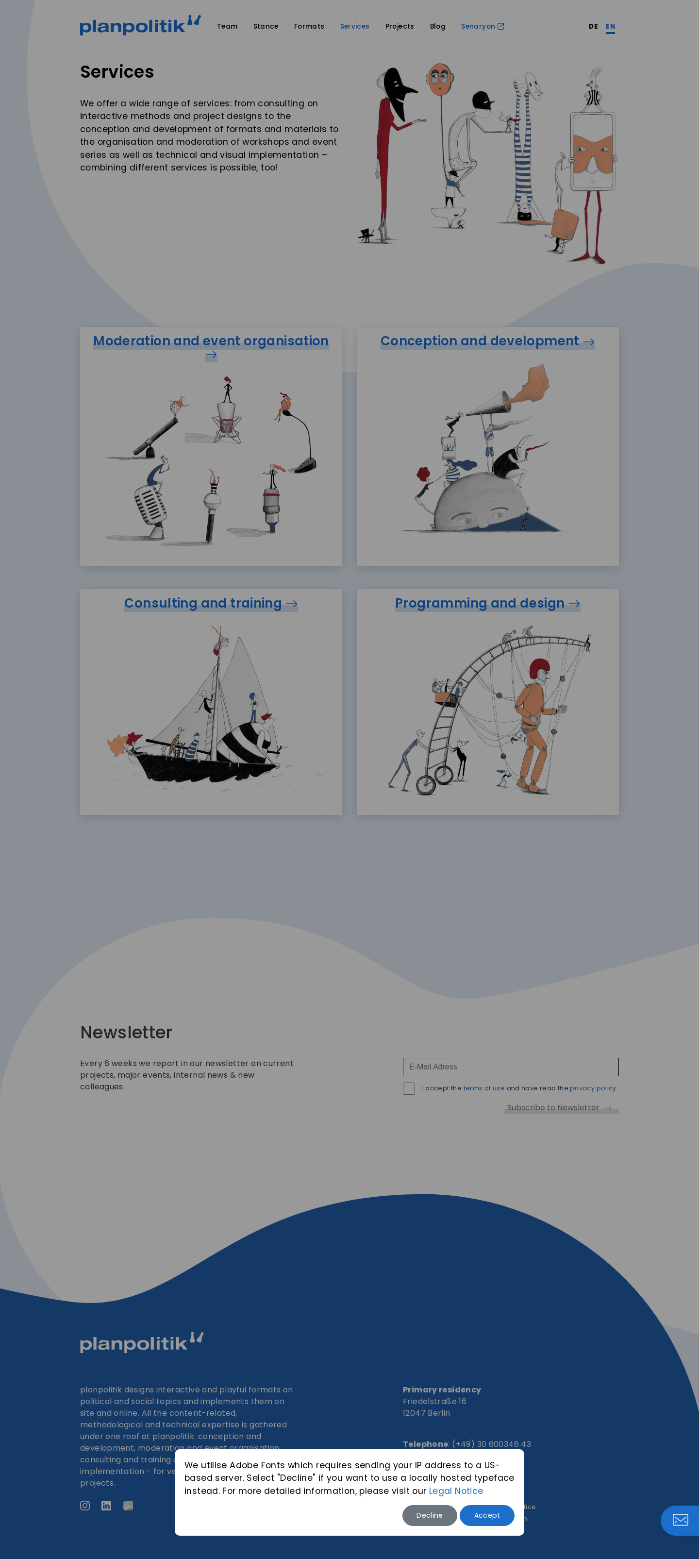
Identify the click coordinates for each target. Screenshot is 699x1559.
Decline (429, 1515)
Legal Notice (456, 1491)
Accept (487, 1515)
